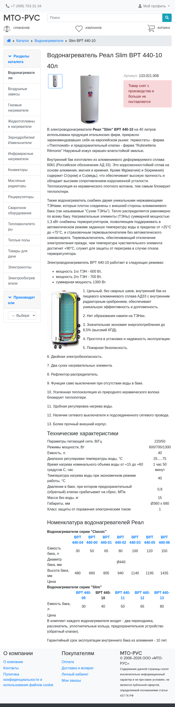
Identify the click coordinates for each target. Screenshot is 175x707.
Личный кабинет (75, 674)
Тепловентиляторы (21, 226)
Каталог (22, 41)
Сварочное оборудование (19, 210)
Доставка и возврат (78, 668)
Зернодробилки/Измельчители (21, 140)
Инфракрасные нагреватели (20, 156)
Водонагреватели (49, 41)
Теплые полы (19, 240)
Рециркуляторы (21, 197)
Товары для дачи (17, 253)
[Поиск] (105, 18)
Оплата (68, 662)
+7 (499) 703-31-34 (23, 6)
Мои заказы (71, 680)
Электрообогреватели (21, 280)
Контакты (11, 668)
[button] (153, 6)
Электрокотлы (19, 267)
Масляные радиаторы (17, 183)
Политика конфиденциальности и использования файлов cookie (28, 679)
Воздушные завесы (17, 91)
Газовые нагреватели (18, 107)
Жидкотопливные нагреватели (21, 123)
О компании (13, 662)
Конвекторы (18, 170)
